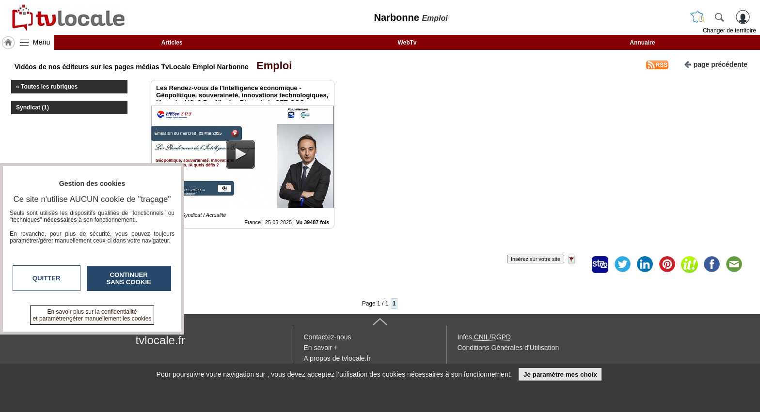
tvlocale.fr (161, 340)
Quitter (46, 278)
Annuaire (642, 42)
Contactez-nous (327, 337)
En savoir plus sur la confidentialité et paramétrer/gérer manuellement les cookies (92, 315)
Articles (172, 42)
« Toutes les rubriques (47, 86)
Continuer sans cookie (129, 278)
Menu (41, 42)
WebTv (406, 42)
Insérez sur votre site (535, 259)
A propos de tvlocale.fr (337, 358)
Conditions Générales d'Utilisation (508, 347)
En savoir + (321, 347)
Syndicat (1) (32, 107)
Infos (484, 337)
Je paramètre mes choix (560, 374)
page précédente (715, 63)
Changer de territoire (729, 30)
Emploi (271, 66)
